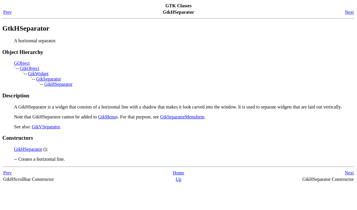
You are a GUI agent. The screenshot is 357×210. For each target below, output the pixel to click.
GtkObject (29, 68)
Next (349, 12)
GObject (22, 63)
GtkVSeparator (46, 126)
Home (178, 172)
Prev (7, 12)
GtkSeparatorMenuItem (182, 116)
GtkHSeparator (58, 84)
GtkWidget (38, 73)
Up (179, 179)
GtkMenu (107, 116)
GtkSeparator (48, 78)
